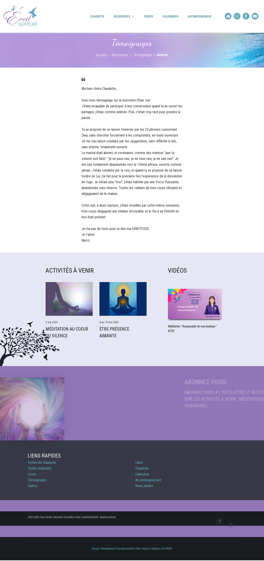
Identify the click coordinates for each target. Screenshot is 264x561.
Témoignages (142, 55)
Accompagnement (200, 16)
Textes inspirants (39, 468)
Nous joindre (144, 486)
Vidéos (148, 16)
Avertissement (108, 517)
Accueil (101, 55)
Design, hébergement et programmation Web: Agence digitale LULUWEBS (132, 548)
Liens (139, 462)
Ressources (122, 16)
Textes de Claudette (42, 462)
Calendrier (170, 16)
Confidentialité (90, 517)
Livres (32, 474)
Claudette (97, 16)
